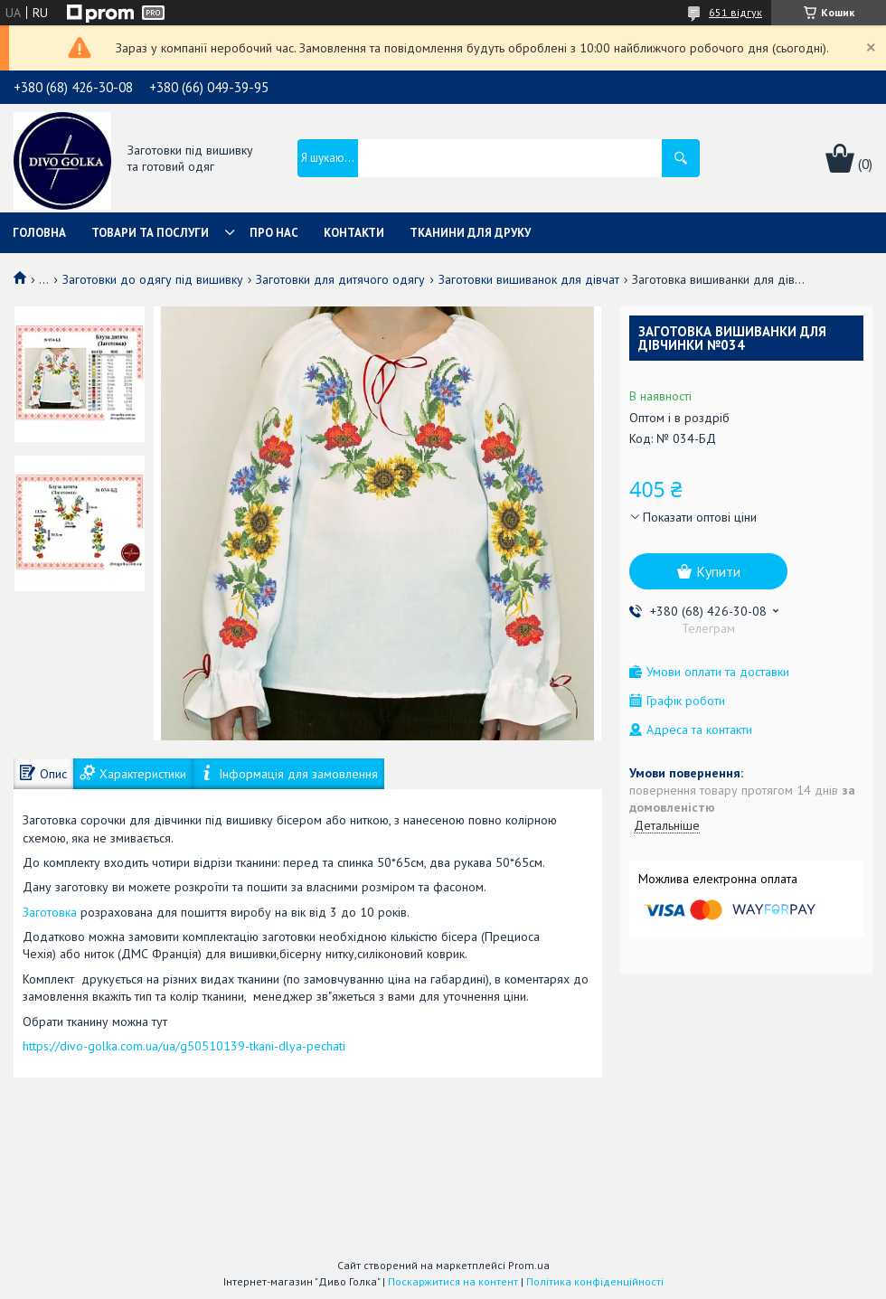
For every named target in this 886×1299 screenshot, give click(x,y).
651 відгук (735, 12)
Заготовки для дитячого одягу (340, 279)
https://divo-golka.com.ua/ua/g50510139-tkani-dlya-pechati (184, 1046)
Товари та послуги (150, 232)
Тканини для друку (470, 232)
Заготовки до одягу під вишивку (152, 279)
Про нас (274, 232)
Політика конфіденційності (595, 1281)
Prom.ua (529, 1265)
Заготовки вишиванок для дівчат (528, 279)
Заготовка (51, 912)
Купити (718, 571)
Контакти (354, 232)
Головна (39, 232)
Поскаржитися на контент (453, 1281)
